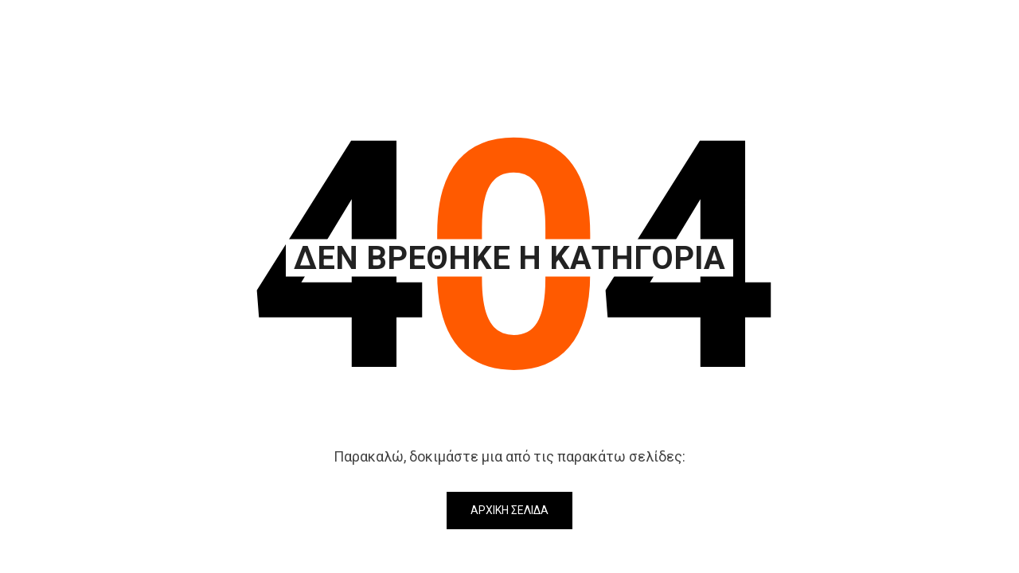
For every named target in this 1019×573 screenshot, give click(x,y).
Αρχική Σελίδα (509, 510)
